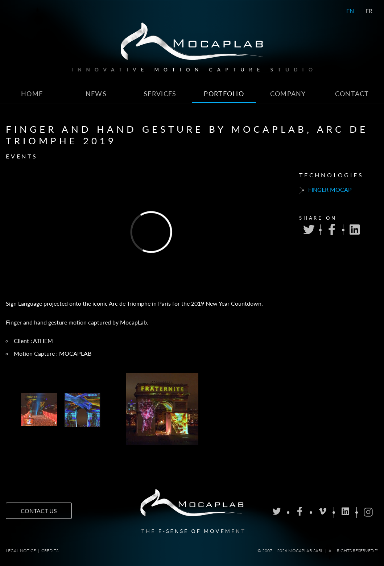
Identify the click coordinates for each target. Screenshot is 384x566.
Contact (352, 94)
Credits (49, 550)
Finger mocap (325, 190)
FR (369, 10)
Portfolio (224, 94)
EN (350, 10)
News (96, 94)
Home (32, 94)
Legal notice (21, 550)
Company (288, 94)
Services (160, 94)
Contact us (39, 510)
